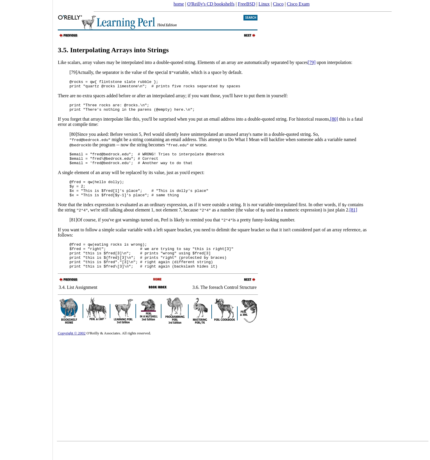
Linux (264, 3)
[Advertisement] (26, 228)
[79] (312, 62)
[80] (334, 122)
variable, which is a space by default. (206, 72)
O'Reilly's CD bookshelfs (210, 3)
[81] (353, 219)
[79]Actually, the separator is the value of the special (119, 72)
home (179, 3)
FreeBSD (246, 3)
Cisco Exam (298, 3)
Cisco (278, 3)
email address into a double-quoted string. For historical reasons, (269, 122)
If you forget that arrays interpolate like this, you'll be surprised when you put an (133, 122)
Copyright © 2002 (72, 348)
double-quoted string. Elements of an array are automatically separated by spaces (232, 62)
